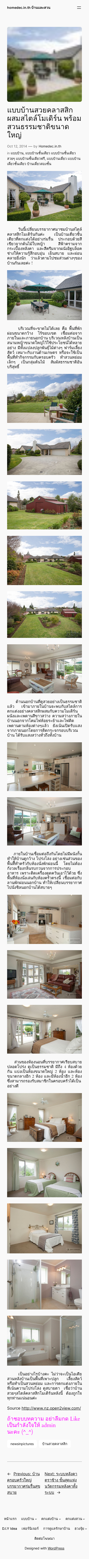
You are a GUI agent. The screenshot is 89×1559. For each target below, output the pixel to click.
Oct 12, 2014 (17, 146)
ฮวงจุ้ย (79, 1528)
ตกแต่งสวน (74, 1519)
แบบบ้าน (17, 153)
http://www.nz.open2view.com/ (51, 1408)
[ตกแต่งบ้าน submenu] (60, 1519)
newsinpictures (22, 1444)
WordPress (56, 1548)
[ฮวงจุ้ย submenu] (86, 1529)
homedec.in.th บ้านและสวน (28, 7)
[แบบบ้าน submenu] (36, 1519)
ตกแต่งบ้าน (49, 1519)
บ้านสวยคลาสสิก (54, 1444)
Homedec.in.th (50, 146)
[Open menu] (79, 7)
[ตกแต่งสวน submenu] (84, 1519)
